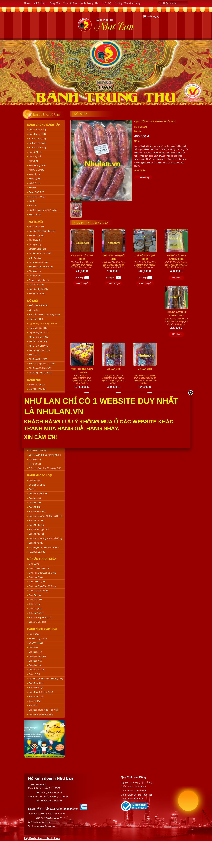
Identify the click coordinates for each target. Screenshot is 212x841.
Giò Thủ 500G (35, 258)
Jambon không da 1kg (39, 280)
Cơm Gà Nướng (36, 613)
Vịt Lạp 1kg (34, 310)
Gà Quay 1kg (35, 459)
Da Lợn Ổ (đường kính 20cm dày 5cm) (46, 679)
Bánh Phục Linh (36, 683)
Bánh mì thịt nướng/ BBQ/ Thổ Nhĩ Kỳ (45, 516)
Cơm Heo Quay (36, 577)
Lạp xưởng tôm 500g (38, 328)
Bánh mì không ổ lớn (38, 494)
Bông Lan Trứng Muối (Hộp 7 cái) (44, 710)
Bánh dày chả (35, 156)
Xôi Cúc (32, 201)
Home (27, 3)
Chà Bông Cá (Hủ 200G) (40, 368)
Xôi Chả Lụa (34, 174)
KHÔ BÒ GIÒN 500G (38, 306)
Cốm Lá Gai (34, 674)
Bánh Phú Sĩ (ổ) (36, 696)
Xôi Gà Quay (34, 179)
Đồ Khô (32, 300)
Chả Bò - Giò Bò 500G (39, 262)
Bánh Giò (33, 205)
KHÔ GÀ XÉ (34, 355)
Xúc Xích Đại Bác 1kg (38, 289)
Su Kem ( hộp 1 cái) (38, 638)
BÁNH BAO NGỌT (37, 197)
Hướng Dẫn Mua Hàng (128, 3)
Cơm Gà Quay (35, 599)
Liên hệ (107, 3)
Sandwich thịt (35, 498)
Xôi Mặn (32, 188)
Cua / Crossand (36, 643)
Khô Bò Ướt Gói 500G (38, 337)
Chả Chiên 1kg (35, 240)
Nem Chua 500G (36, 226)
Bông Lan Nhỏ (35, 661)
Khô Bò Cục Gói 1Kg (38, 341)
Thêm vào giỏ (82, 283)
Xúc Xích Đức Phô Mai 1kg (41, 267)
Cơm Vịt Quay (35, 608)
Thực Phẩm (70, 3)
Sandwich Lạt (35, 480)
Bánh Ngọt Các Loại (42, 629)
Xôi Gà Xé (33, 161)
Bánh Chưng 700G (37, 134)
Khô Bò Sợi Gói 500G (38, 346)
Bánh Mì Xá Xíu (36, 543)
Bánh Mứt (34, 379)
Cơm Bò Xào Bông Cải (39, 568)
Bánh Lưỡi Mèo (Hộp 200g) (41, 714)
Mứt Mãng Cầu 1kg (37, 389)
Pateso (32, 489)
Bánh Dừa (33, 647)
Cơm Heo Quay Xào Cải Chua (42, 573)
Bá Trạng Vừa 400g (37, 138)
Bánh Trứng (34, 634)
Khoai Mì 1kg (35, 214)
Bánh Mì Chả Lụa (37, 520)
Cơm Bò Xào (34, 604)
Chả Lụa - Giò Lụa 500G (40, 253)
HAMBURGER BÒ (37, 552)
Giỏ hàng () (153, 16)
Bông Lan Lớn (35, 665)
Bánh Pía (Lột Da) (37, 670)
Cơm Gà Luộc (35, 595)
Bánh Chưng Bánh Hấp (43, 124)
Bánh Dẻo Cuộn (36, 687)
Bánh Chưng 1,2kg (37, 130)
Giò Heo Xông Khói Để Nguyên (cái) (45, 468)
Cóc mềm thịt (35, 503)
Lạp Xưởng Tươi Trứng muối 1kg (43, 323)
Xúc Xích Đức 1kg (37, 293)
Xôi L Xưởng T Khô (37, 165)
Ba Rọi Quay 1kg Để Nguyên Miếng (45, 455)
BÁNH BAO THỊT (36, 192)
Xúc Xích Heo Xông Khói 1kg (42, 231)
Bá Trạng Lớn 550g (37, 143)
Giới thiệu (40, 3)
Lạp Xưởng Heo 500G (39, 332)
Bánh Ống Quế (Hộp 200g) (41, 692)
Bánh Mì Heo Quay (37, 511)
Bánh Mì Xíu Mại (36, 534)
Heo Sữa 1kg (35, 464)
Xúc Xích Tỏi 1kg (36, 235)
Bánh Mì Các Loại (39, 475)
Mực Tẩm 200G (36, 319)
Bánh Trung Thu (89, 3)
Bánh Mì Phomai (36, 525)
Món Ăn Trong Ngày (42, 559)
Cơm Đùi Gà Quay (37, 582)
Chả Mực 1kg (35, 276)
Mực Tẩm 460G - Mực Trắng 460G (44, 314)
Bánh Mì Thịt (34, 507)
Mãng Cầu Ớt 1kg (37, 385)
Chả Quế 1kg (35, 244)
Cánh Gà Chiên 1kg (37, 450)
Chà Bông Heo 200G (38, 359)
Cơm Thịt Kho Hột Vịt (38, 591)
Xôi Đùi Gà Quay (36, 170)
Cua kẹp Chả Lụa (37, 485)
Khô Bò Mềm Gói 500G (39, 350)
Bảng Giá (55, 3)
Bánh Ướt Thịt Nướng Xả (40, 617)
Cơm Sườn (34, 564)
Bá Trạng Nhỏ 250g (37, 147)
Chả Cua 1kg (35, 271)
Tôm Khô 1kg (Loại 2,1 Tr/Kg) (42, 364)
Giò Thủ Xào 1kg (36, 285)
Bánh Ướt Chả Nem (37, 622)
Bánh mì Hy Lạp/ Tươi (39, 529)
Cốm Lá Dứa (34, 701)
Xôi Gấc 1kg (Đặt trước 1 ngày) (43, 210)
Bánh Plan (33, 705)
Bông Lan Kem (35, 652)
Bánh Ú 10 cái (35, 152)
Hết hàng (176, 278)
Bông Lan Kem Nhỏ (37, 656)
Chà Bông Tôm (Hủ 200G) (40, 373)
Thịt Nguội (35, 221)
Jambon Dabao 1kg (37, 249)
